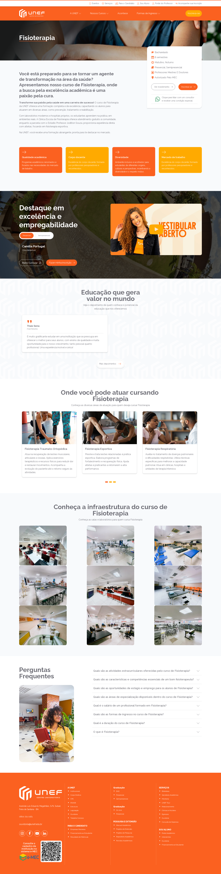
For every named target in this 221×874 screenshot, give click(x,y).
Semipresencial (122, 789)
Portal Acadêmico (168, 823)
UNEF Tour (166, 793)
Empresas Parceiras (77, 819)
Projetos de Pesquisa (124, 823)
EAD (117, 781)
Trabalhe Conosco (77, 808)
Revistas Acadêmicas (124, 831)
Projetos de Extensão (124, 819)
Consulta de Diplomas (170, 812)
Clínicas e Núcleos (169, 801)
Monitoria (165, 789)
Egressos (165, 804)
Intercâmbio (166, 827)
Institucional (75, 781)
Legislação (74, 801)
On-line (119, 800)
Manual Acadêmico (123, 815)
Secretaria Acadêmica (170, 785)
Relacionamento (168, 797)
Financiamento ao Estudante (81, 823)
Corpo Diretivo (75, 785)
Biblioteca (165, 781)
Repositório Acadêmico (124, 827)
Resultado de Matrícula (79, 827)
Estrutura (74, 797)
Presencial (120, 785)
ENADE (73, 793)
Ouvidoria (74, 804)
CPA (72, 789)
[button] (106, 482)
